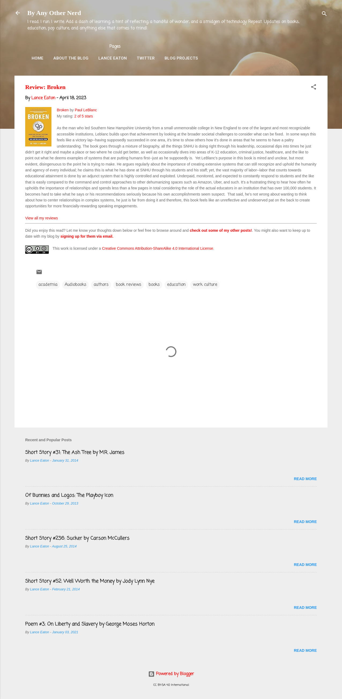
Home (37, 58)
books (154, 285)
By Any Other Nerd (54, 12)
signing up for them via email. (87, 236)
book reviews (128, 285)
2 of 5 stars (83, 116)
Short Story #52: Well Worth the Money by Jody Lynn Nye (89, 581)
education (176, 285)
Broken (63, 110)
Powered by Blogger (171, 674)
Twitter (146, 58)
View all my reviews (41, 218)
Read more (305, 479)
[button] (313, 88)
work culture (205, 285)
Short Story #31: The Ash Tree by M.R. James (74, 452)
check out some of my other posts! (221, 230)
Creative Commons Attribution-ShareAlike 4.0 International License (157, 248)
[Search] (324, 14)
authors (101, 285)
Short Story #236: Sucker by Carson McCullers (77, 538)
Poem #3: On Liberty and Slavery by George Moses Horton (89, 624)
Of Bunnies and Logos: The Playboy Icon (69, 495)
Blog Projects (181, 58)
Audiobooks (75, 285)
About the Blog (70, 58)
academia (47, 285)
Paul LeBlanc (86, 110)
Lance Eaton (112, 58)
